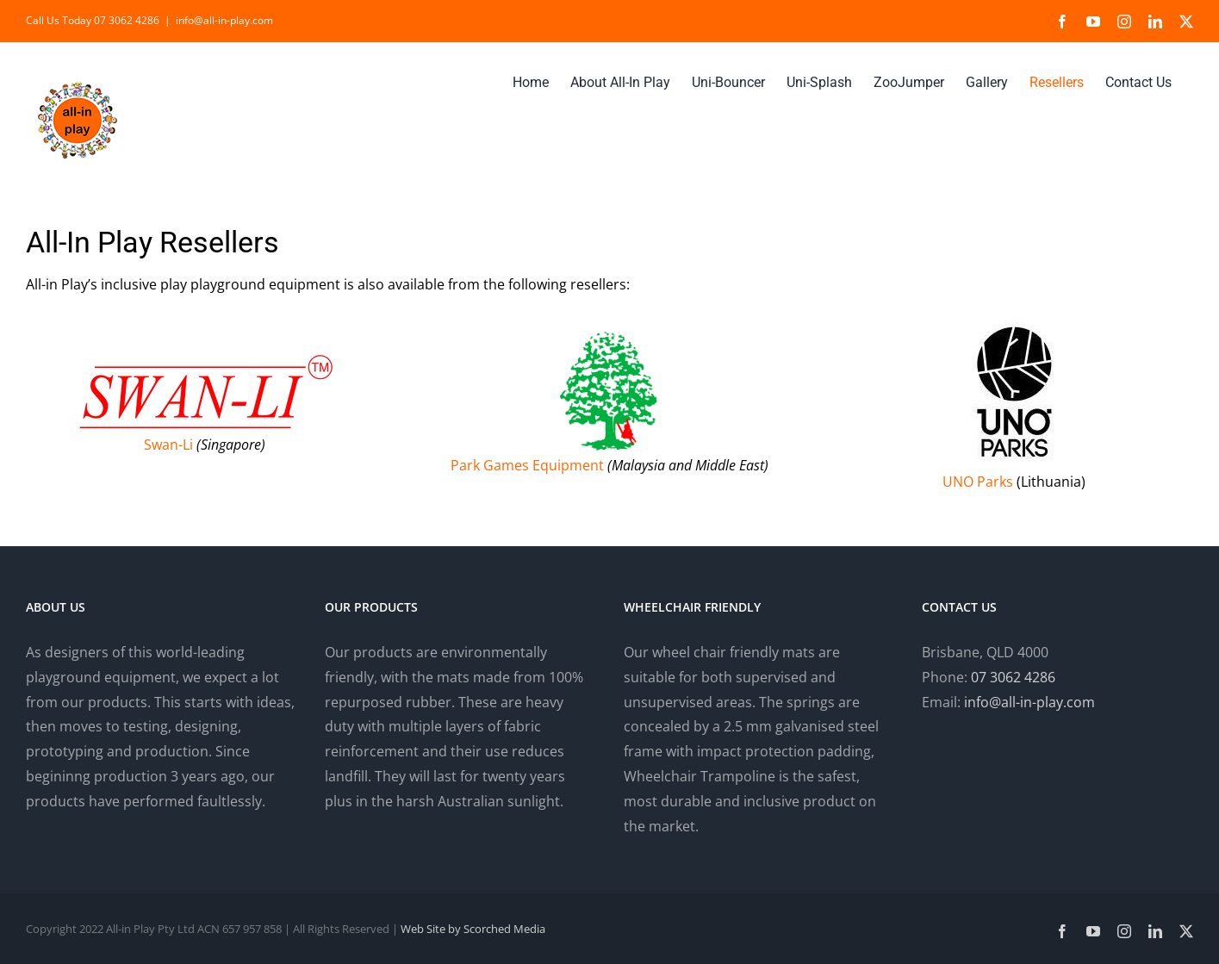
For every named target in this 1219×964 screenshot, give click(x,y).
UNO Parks (977, 481)
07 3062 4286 (1013, 677)
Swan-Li (168, 444)
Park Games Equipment (527, 465)
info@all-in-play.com (224, 20)
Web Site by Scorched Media (473, 928)
